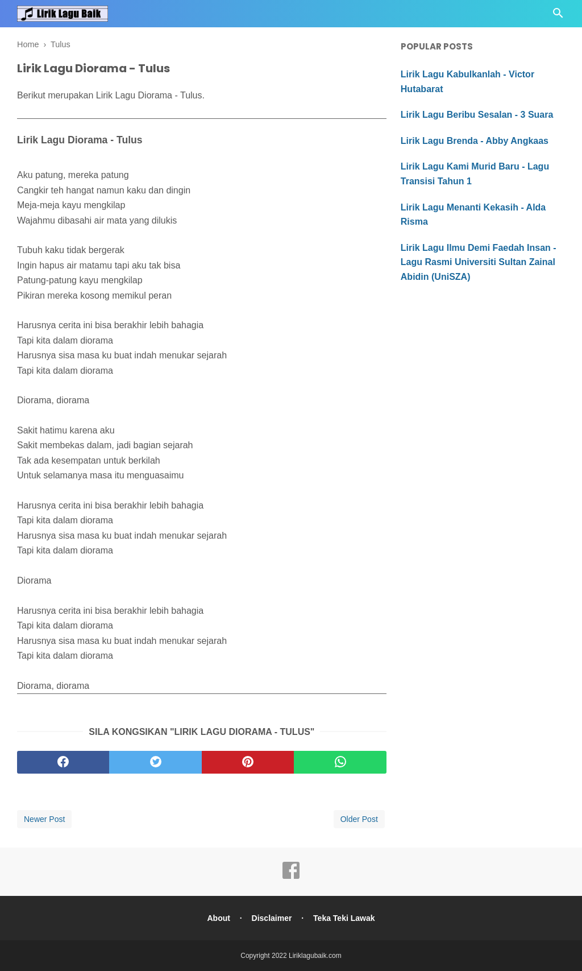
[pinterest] (248, 762)
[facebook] (63, 762)
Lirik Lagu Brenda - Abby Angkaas (474, 141)
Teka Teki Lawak (344, 918)
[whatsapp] (340, 762)
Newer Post (44, 819)
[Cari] (558, 16)
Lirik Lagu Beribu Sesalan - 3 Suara (477, 114)
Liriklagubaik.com (315, 956)
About (218, 918)
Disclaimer (272, 918)
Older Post (359, 819)
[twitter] (155, 762)
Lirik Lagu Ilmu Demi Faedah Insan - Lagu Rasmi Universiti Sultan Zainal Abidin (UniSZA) (478, 262)
